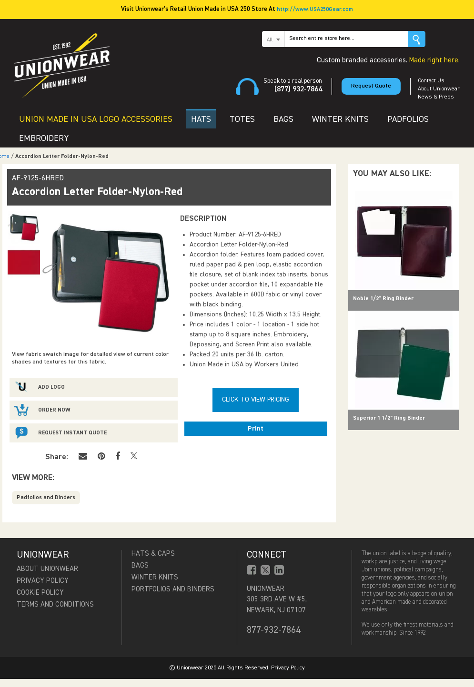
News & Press (436, 97)
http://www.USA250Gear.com (315, 9)
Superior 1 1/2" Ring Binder (389, 418)
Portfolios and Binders (172, 589)
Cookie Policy (40, 592)
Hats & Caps (153, 553)
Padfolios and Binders (46, 498)
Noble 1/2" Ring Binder (383, 299)
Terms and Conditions (55, 604)
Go (416, 39)
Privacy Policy (43, 580)
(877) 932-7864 (298, 89)
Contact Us (431, 81)
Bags (140, 565)
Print (255, 428)
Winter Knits (154, 577)
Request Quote (371, 86)
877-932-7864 (274, 630)
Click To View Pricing (255, 399)
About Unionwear (439, 89)
